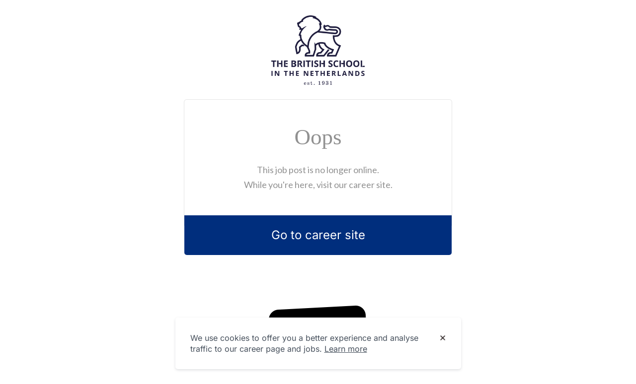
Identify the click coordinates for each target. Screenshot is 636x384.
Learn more (345, 349)
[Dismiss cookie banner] (442, 338)
